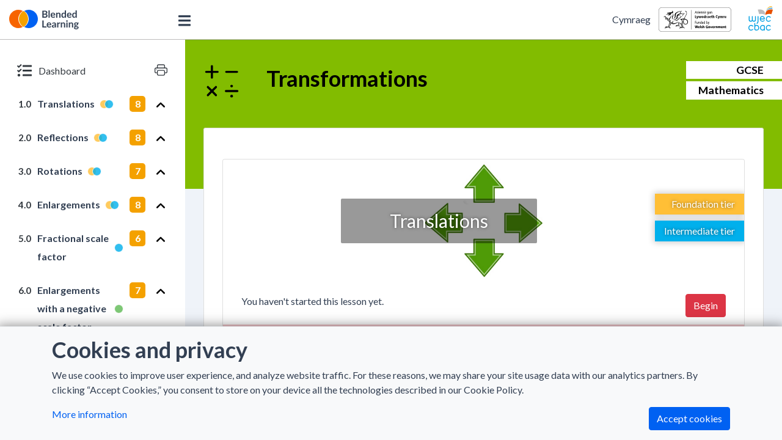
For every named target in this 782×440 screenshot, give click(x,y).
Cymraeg (631, 19)
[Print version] (161, 70)
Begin (705, 305)
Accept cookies (689, 418)
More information (89, 414)
